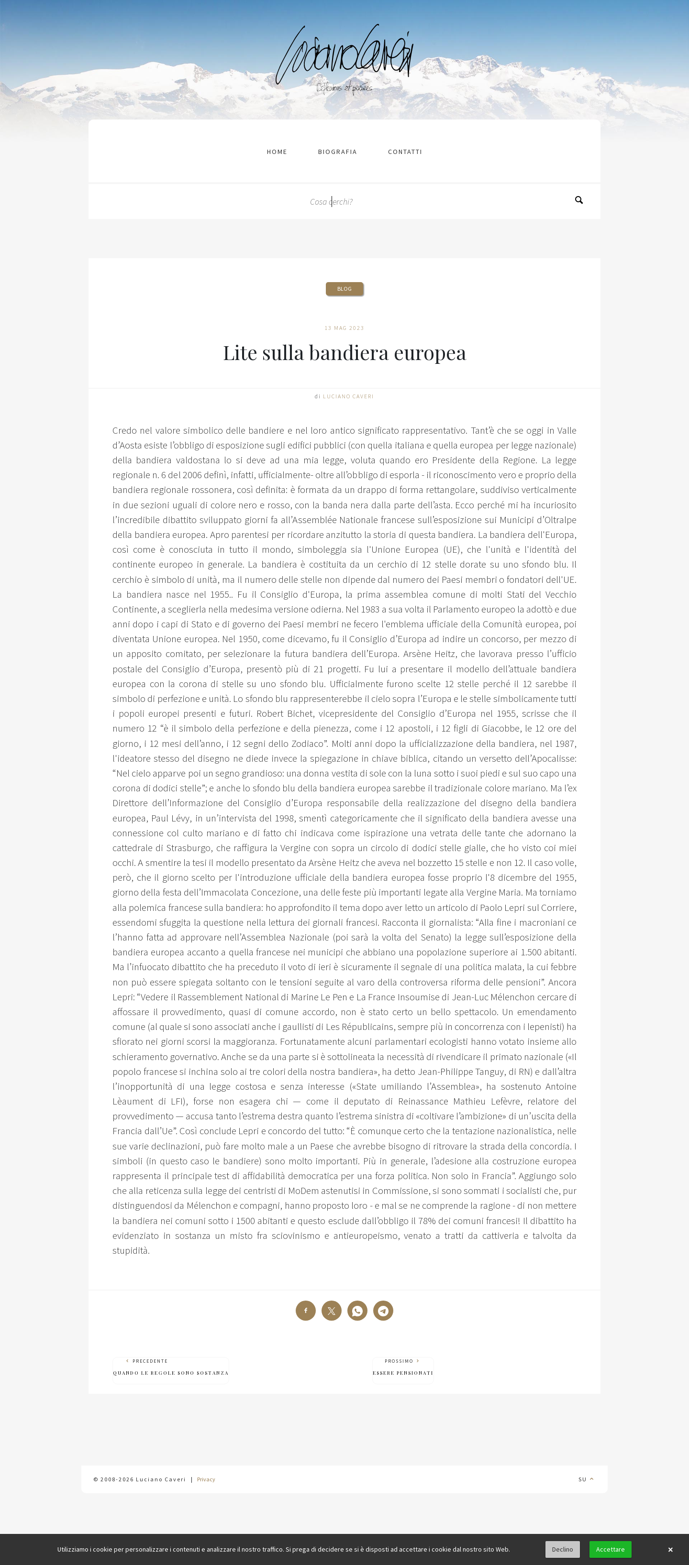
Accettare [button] (610, 1549)
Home (277, 151)
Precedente (171, 1367)
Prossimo (403, 1367)
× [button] (670, 1549)
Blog (344, 288)
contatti (405, 151)
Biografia (337, 151)
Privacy (206, 1479)
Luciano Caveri (348, 396)
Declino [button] (562, 1549)
